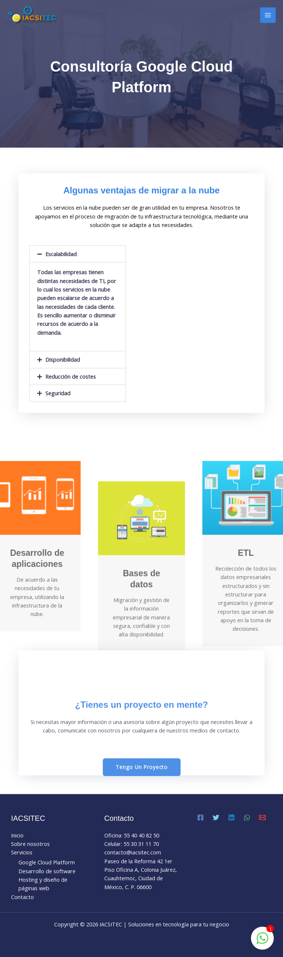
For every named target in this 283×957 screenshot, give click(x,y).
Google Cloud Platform (46, 862)
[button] (142, 826)
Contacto (22, 897)
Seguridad (61, 393)
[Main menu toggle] (268, 15)
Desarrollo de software (47, 871)
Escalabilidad (65, 254)
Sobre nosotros (30, 843)
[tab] (82, 254)
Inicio (17, 835)
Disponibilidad (66, 359)
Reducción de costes (74, 376)
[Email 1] (262, 817)
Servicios (21, 852)
